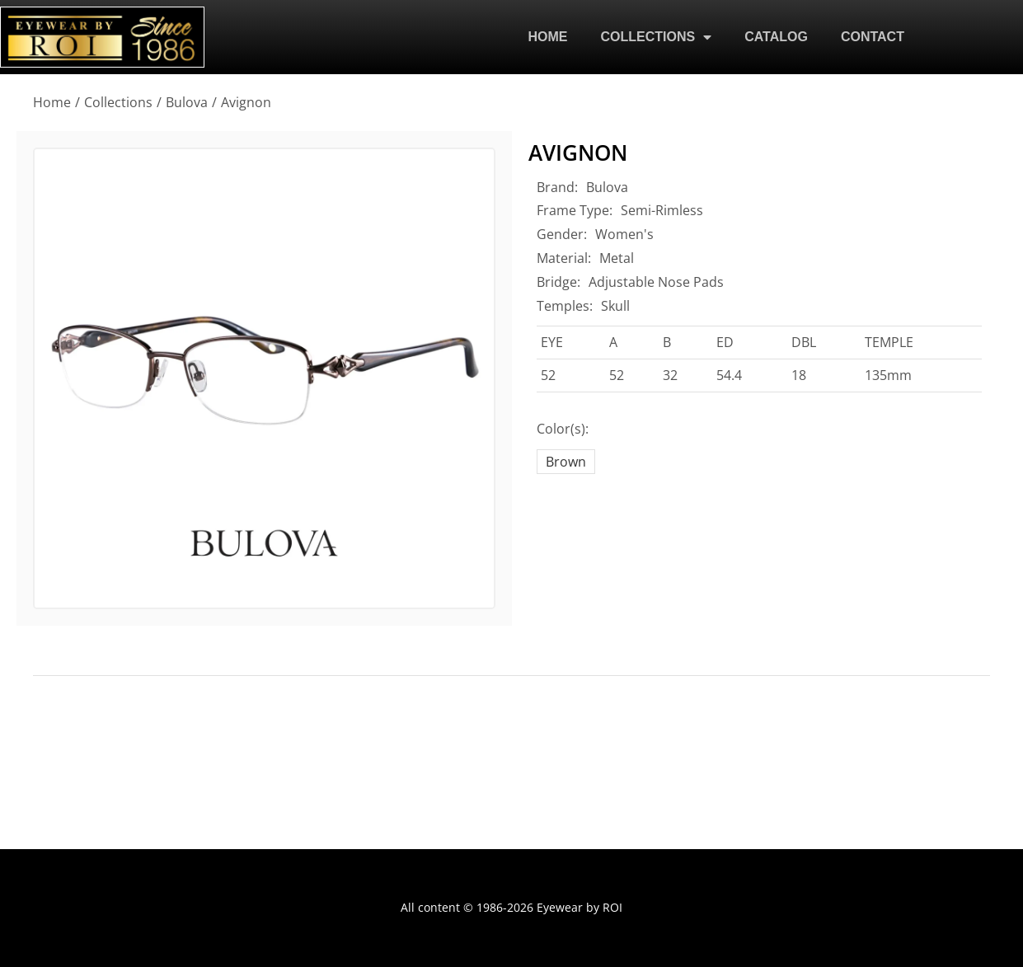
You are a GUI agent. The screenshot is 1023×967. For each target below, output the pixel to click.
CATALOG (776, 37)
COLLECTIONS (656, 37)
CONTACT (872, 37)
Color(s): (563, 429)
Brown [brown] (566, 462)
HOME (548, 37)
